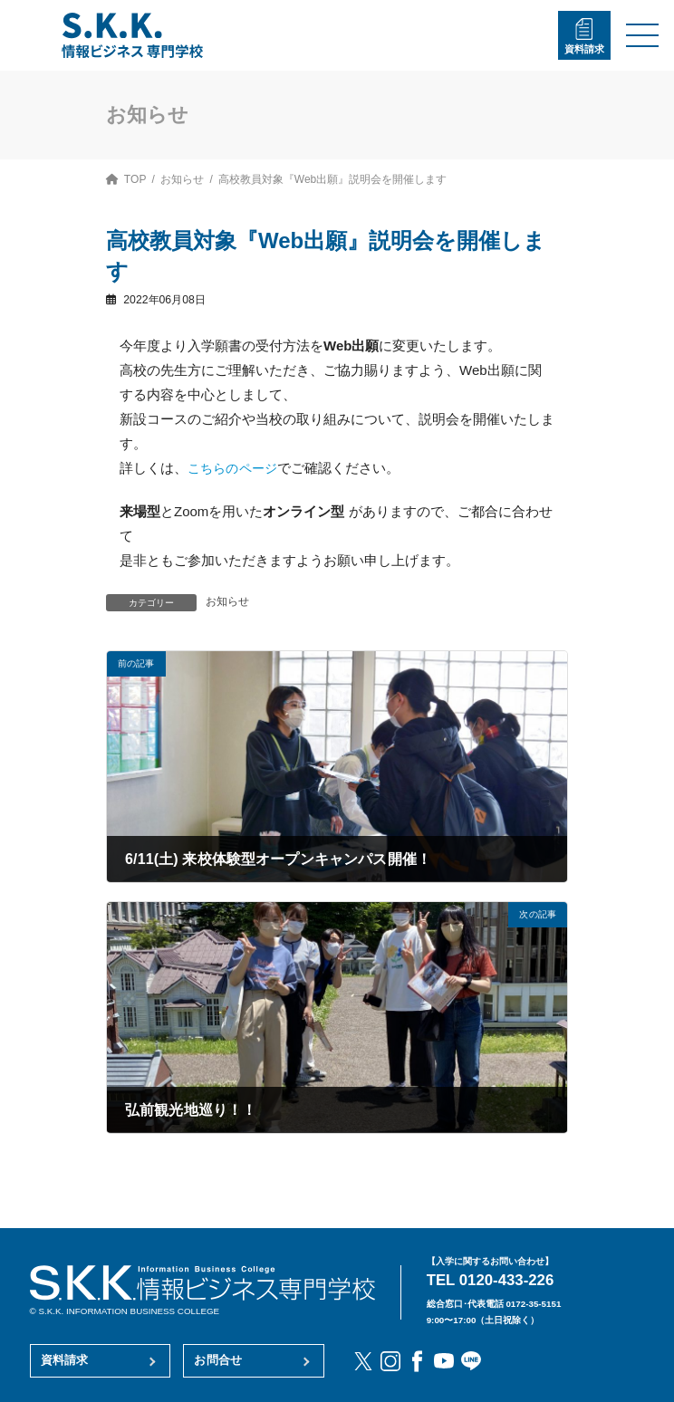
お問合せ (218, 1360)
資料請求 (584, 48)
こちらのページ (236, 467)
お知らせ (227, 601)
